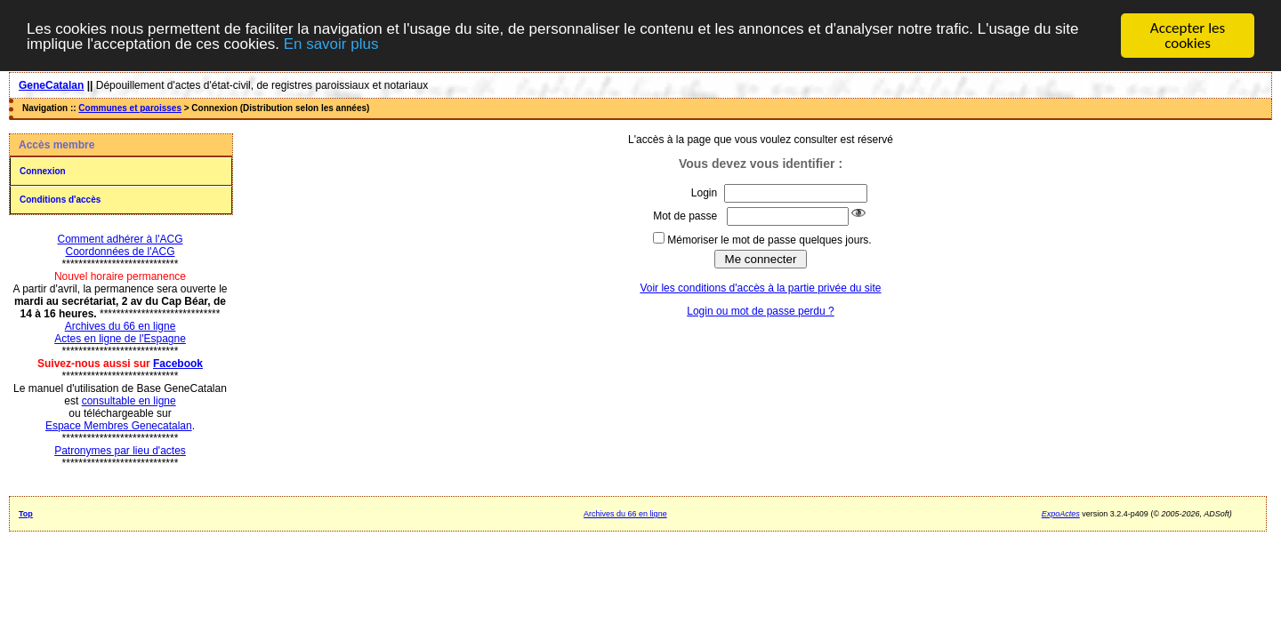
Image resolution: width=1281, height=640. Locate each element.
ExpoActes (1061, 513)
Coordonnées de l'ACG (119, 251)
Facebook (178, 363)
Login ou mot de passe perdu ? (760, 311)
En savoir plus (331, 43)
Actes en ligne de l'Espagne (120, 338)
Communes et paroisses (129, 108)
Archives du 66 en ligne (120, 326)
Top (26, 513)
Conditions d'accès (60, 199)
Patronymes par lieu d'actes (120, 450)
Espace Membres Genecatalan (118, 426)
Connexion (43, 171)
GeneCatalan (51, 85)
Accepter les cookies (1187, 35)
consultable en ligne (129, 401)
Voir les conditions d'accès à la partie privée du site (760, 288)
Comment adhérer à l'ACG (119, 239)
